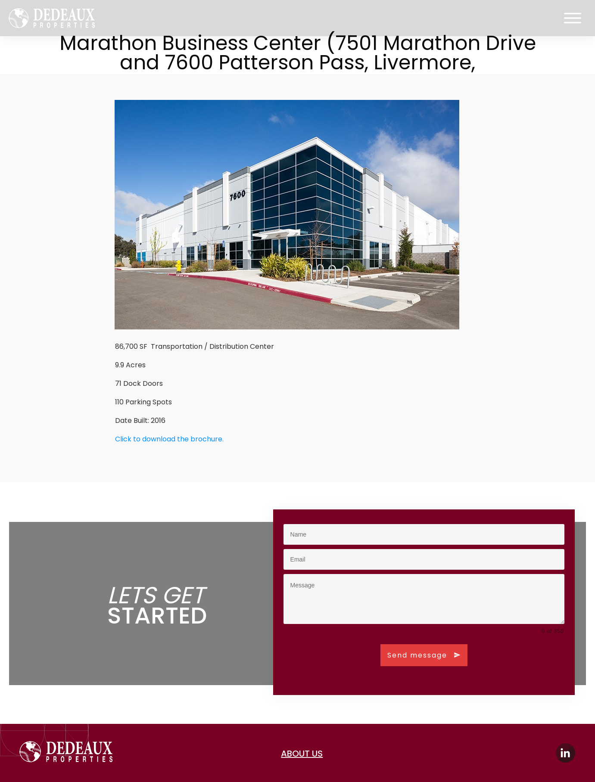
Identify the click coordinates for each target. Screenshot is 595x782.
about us (302, 754)
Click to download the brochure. (169, 439)
